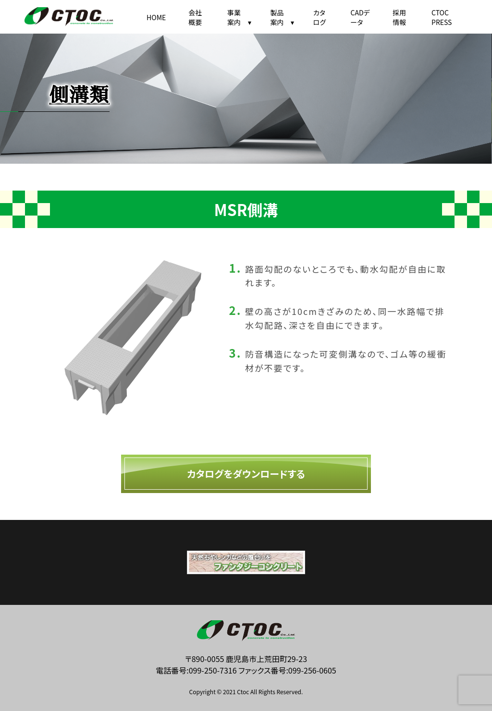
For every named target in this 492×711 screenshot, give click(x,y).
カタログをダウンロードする (246, 474)
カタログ (319, 17)
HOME (156, 17)
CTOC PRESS (441, 17)
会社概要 (195, 17)
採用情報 (399, 17)
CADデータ (359, 17)
